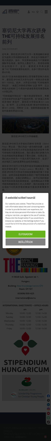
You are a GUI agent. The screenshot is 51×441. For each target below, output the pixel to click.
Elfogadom (25, 234)
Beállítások (25, 242)
